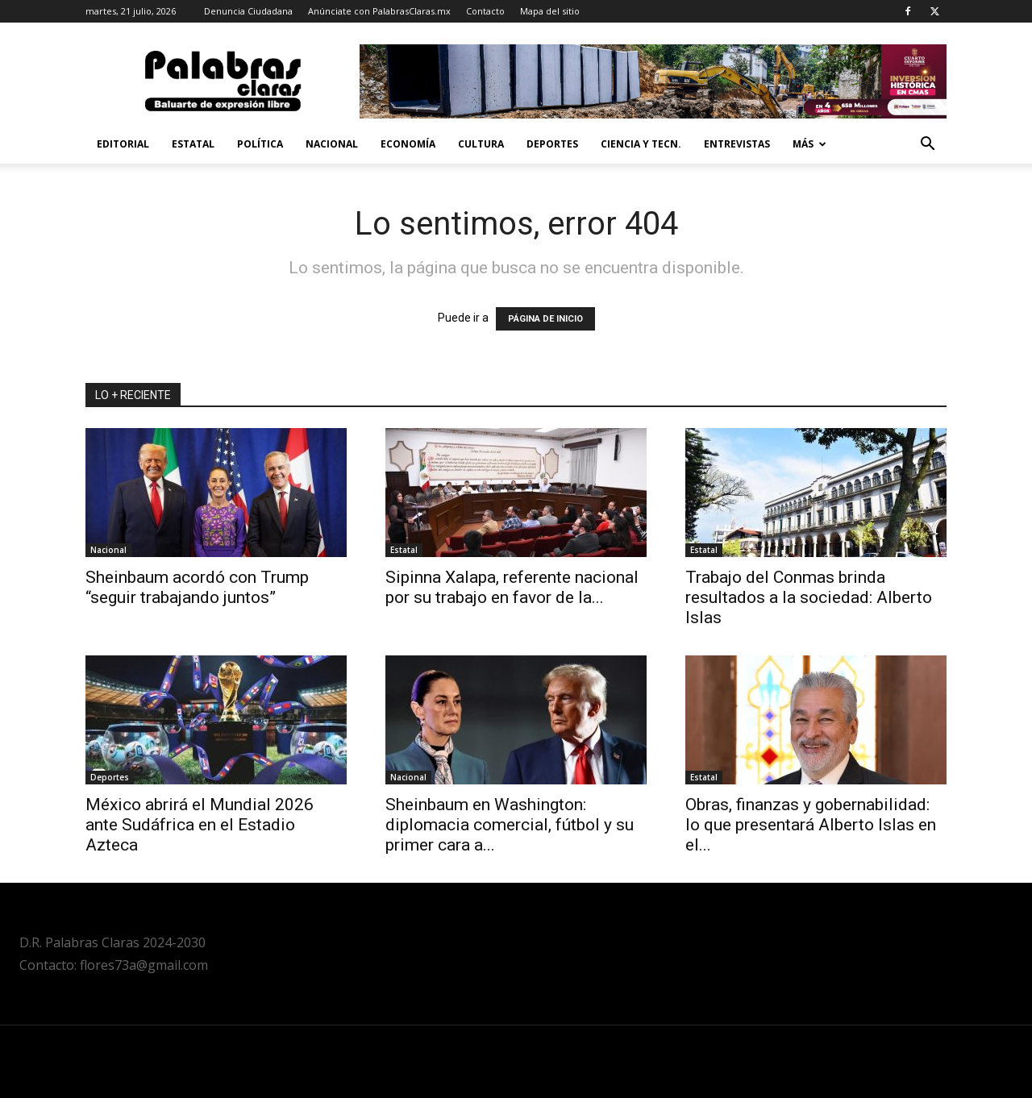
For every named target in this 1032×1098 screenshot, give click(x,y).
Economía (408, 144)
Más (809, 144)
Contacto (485, 11)
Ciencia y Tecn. (641, 144)
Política (260, 144)
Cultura (481, 144)
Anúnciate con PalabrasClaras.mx (379, 11)
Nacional (332, 144)
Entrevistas (737, 144)
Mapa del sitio (550, 11)
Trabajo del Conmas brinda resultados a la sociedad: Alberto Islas (808, 597)
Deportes (552, 144)
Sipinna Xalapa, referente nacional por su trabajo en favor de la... (512, 587)
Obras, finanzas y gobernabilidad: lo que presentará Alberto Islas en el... (810, 825)
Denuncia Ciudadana (248, 11)
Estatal (193, 144)
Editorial (123, 144)
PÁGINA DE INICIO (545, 319)
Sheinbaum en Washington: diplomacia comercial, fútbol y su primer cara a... (509, 825)
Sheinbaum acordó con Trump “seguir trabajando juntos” (197, 587)
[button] (927, 145)
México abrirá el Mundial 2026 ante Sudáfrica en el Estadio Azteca (199, 825)
